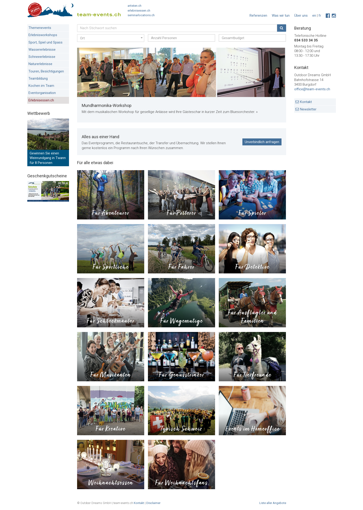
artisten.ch (134, 5)
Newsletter (308, 109)
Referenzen (258, 15)
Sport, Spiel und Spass (45, 42)
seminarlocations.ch (141, 15)
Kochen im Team (41, 86)
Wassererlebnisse (42, 49)
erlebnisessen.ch (139, 10)
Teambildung (38, 78)
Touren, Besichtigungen (46, 71)
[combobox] (110, 38)
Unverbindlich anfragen (262, 142)
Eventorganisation (42, 93)
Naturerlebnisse (40, 64)
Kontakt (306, 102)
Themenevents (39, 28)
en (314, 15)
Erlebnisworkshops (42, 35)
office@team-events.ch (312, 89)
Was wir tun (281, 15)
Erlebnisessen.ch (41, 100)
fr (320, 15)
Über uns (301, 15)
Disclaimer (153, 503)
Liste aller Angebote (272, 503)
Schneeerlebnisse (41, 57)
